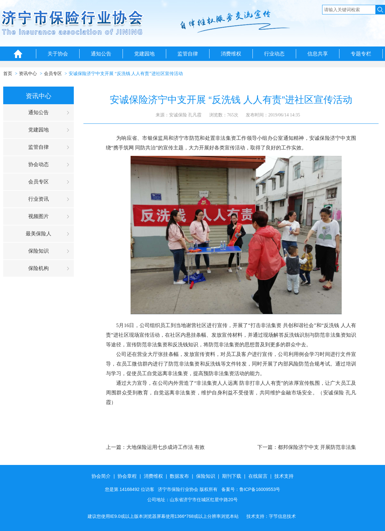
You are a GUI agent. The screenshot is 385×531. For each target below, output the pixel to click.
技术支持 (284, 476)
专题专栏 (361, 53)
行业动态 (274, 53)
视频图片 (38, 216)
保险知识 (38, 251)
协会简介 (101, 476)
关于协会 (57, 53)
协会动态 (38, 164)
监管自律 (187, 53)
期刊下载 (231, 476)
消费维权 (231, 53)
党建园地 (144, 53)
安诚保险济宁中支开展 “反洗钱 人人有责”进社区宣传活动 (126, 73)
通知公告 (101, 53)
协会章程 (127, 476)
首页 (7, 73)
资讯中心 (28, 73)
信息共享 (317, 53)
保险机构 (38, 268)
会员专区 (53, 73)
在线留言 (258, 476)
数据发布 (179, 476)
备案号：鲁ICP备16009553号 (250, 489)
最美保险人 (38, 233)
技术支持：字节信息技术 (271, 516)
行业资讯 (38, 199)
